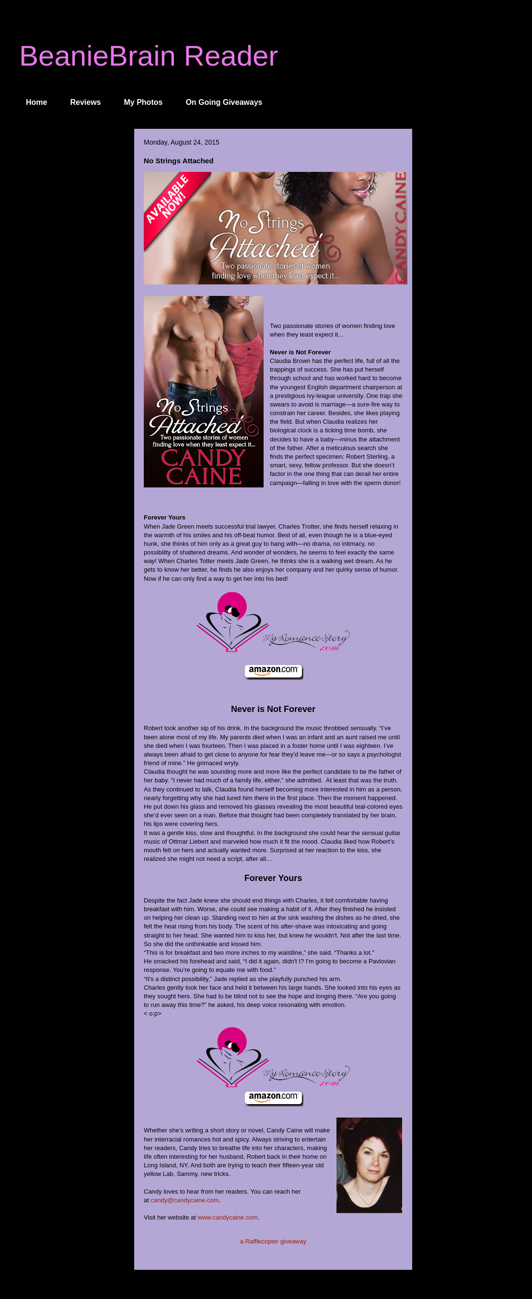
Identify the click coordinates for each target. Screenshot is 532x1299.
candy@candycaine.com (184, 1200)
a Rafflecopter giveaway (273, 1241)
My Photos (143, 102)
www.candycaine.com (227, 1217)
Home (36, 102)
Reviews (85, 102)
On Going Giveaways (223, 102)
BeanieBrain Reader (148, 56)
